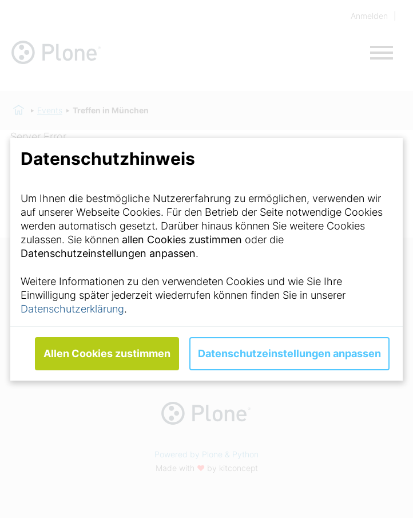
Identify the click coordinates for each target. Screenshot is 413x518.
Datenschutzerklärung (72, 309)
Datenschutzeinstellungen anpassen (289, 353)
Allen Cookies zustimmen (106, 353)
